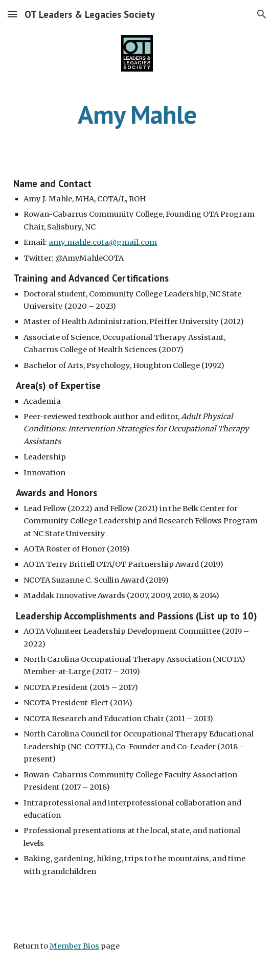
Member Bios (74, 946)
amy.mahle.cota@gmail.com (103, 242)
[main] (137, 114)
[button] (12, 14)
